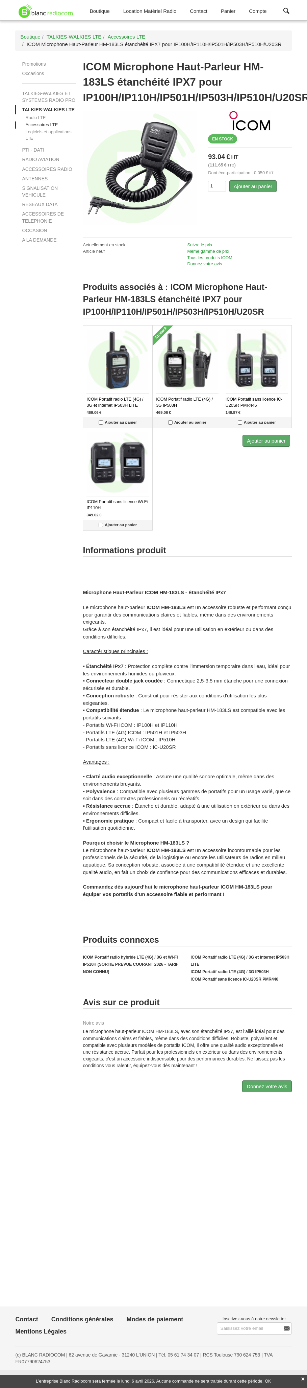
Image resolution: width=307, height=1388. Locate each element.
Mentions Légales (41, 1331)
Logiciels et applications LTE (48, 135)
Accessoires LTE (41, 124)
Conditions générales (82, 1319)
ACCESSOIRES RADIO (47, 169)
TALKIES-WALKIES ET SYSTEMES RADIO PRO (48, 97)
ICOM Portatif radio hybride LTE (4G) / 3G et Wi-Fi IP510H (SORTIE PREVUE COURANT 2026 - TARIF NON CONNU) (130, 965)
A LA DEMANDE (39, 240)
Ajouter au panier (253, 186)
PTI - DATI (33, 150)
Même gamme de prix (208, 251)
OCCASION (34, 230)
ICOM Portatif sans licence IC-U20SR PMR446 (234, 979)
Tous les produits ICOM (209, 257)
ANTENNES (35, 178)
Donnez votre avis (204, 263)
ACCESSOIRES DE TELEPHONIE (43, 217)
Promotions (34, 64)
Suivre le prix (199, 244)
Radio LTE (35, 117)
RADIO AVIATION (40, 159)
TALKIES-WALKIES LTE (48, 109)
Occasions (33, 73)
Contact (26, 1319)
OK (268, 1381)
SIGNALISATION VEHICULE (40, 191)
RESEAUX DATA (39, 204)
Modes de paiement (155, 1319)
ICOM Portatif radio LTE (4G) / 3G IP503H (230, 971)
